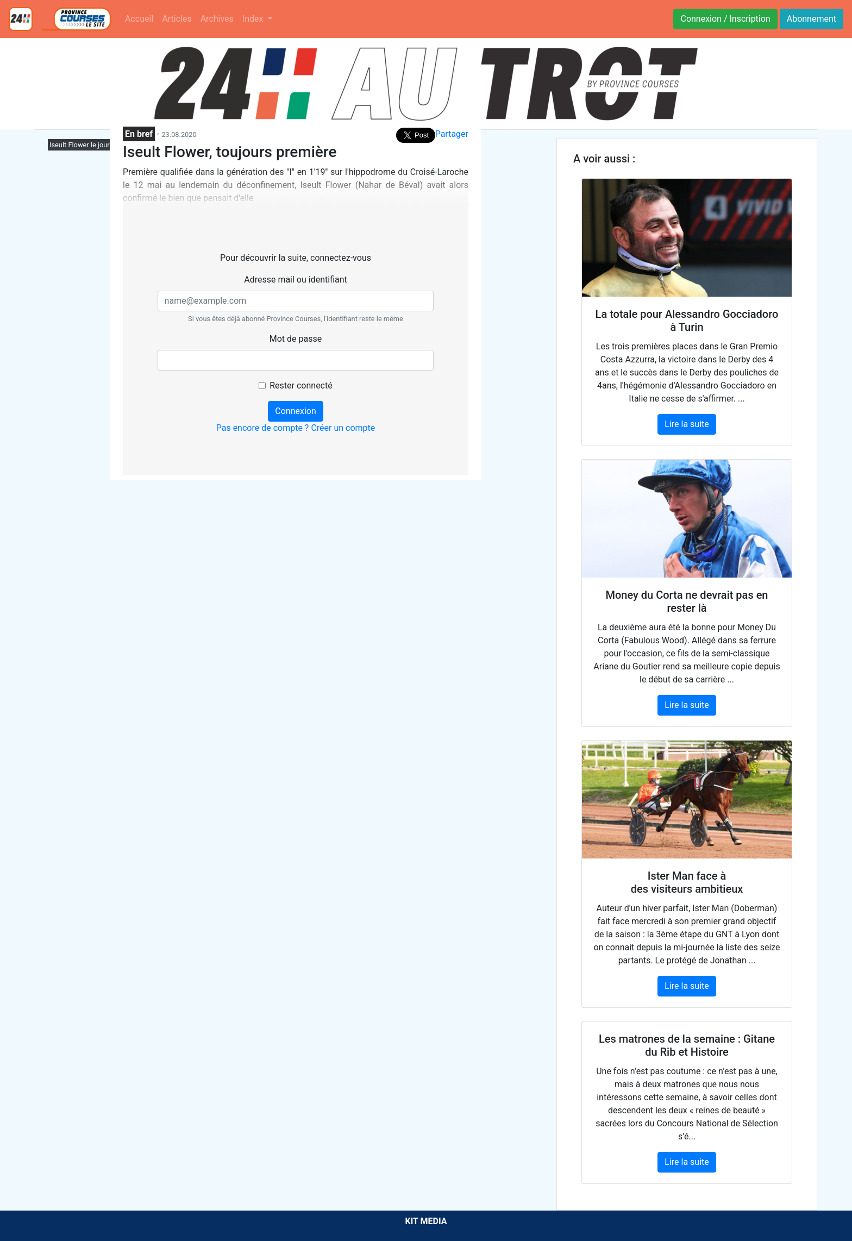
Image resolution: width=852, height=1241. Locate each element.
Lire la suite (687, 424)
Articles (176, 19)
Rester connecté (301, 385)
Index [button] (254, 19)
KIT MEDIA (426, 1221)
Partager (451, 134)
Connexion (295, 411)
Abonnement (811, 19)
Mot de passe (296, 339)
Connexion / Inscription (725, 19)
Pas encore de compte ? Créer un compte (295, 428)
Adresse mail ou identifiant (295, 279)
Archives (217, 19)
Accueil (139, 19)
